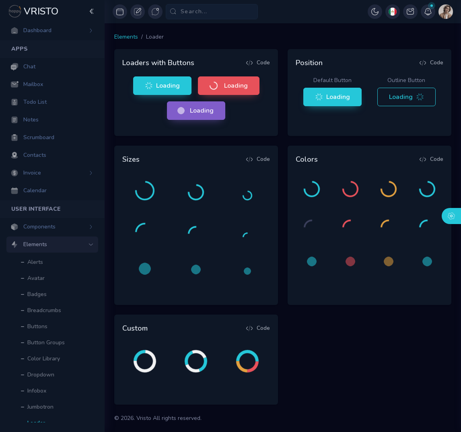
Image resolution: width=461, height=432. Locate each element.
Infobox (36, 391)
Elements (126, 37)
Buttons (37, 326)
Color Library (43, 358)
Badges (37, 294)
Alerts (35, 262)
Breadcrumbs (44, 310)
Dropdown (40, 375)
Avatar (36, 278)
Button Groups (46, 342)
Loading (161, 86)
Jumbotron (40, 407)
